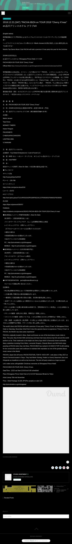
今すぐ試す (25, 7)
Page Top (36, 529)
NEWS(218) (14, 456)
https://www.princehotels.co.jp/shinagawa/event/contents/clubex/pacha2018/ (36, 66)
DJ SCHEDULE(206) (7, 456)
